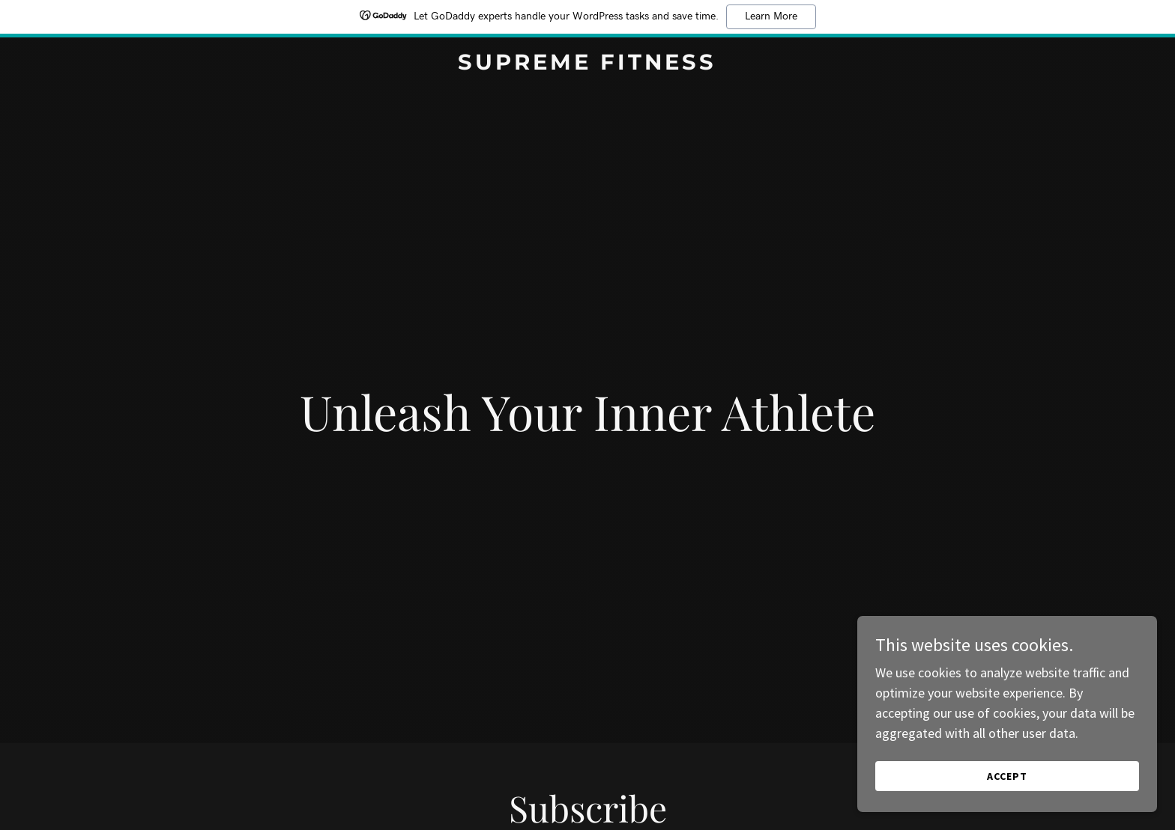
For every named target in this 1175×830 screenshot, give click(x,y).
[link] (588, 64)
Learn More (771, 16)
